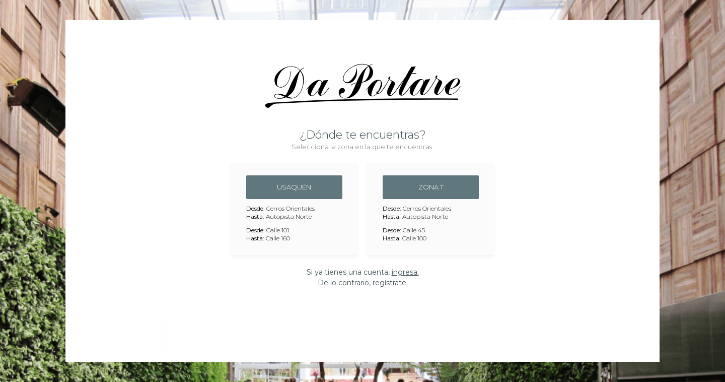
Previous (80, 330)
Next (644, 330)
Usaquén (294, 187)
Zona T (431, 187)
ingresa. (405, 272)
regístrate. (390, 282)
